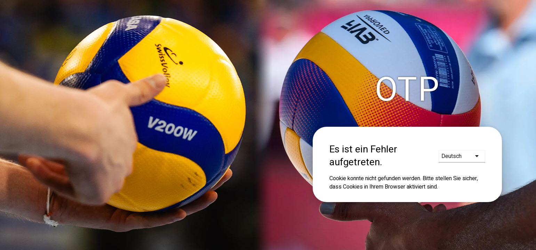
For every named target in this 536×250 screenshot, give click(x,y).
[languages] (462, 156)
